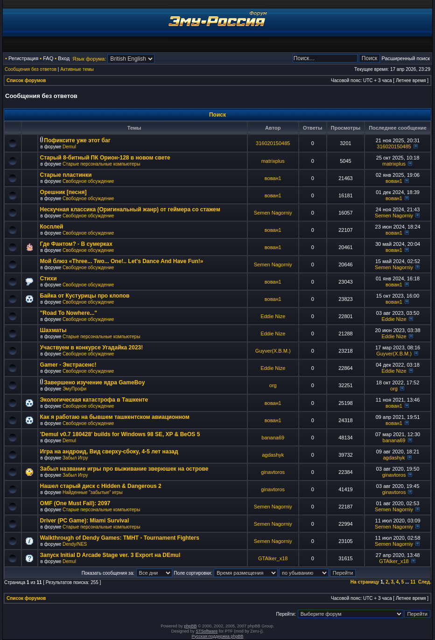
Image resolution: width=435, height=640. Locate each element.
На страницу (365, 581)
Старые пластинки (66, 175)
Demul (69, 146)
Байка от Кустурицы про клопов (85, 295)
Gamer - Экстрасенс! (68, 365)
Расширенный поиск (405, 58)
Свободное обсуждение (88, 181)
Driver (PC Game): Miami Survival (84, 520)
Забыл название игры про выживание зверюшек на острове (124, 469)
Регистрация (23, 58)
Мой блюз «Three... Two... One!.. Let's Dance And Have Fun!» (121, 261)
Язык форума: (89, 59)
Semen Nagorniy (273, 213)
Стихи (48, 278)
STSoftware (207, 631)
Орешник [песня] (63, 192)
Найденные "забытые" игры (93, 492)
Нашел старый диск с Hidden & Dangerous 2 (100, 486)
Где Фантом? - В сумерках (76, 244)
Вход (64, 58)
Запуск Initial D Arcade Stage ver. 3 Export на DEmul (110, 555)
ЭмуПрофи (74, 388)
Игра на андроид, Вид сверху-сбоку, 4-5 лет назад (109, 451)
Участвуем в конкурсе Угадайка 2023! (91, 347)
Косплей (51, 226)
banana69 (272, 437)
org (273, 385)
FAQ (48, 58)
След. (424, 581)
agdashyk (273, 455)
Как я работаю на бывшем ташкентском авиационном (114, 417)
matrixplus (273, 161)
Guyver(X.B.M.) (273, 351)
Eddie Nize (272, 316)
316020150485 (273, 143)
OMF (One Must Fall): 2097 (75, 503)
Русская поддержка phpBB (218, 636)
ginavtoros (273, 472)
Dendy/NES (75, 544)
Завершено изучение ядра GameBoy (94, 382)
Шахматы (53, 330)
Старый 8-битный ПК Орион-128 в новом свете (105, 157)
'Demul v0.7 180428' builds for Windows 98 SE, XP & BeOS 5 (120, 434)
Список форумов (26, 80)
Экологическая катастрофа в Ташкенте (94, 400)
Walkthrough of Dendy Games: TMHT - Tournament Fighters (119, 538)
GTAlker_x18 (273, 558)
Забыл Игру (75, 457)
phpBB (190, 626)
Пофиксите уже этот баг (77, 140)
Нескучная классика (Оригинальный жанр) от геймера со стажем (130, 209)
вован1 (273, 178)
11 (412, 581)
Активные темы (77, 69)
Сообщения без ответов (30, 69)
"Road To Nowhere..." (69, 313)
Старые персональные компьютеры (101, 164)
